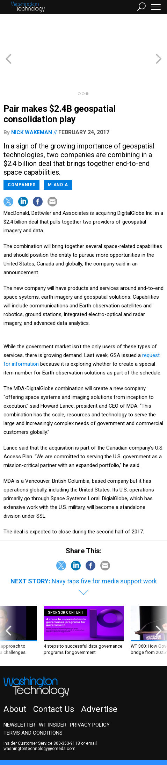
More (41, 745)
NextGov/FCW (76, 739)
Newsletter (19, 693)
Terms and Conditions (33, 701)
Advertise (99, 678)
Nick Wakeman (31, 101)
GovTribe (19, 745)
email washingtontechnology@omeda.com (50, 714)
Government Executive (29, 739)
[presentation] (8, 599)
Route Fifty (146, 739)
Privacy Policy (90, 693)
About (14, 678)
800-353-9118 (66, 711)
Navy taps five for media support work (104, 549)
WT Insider (52, 693)
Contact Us (53, 678)
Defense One (113, 739)
